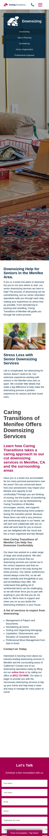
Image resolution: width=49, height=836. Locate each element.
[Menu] (40, 4)
